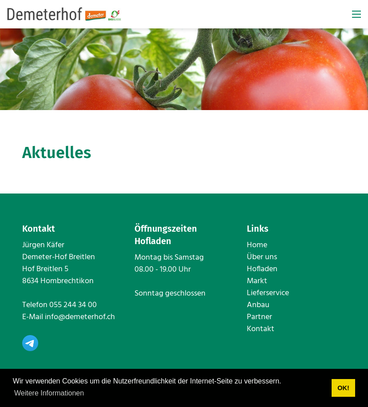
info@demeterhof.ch (80, 320)
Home (257, 248)
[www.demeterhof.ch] (64, 14)
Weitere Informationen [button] (49, 393)
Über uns (262, 260)
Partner (259, 320)
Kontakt (260, 332)
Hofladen (262, 272)
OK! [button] (343, 387)
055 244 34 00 (73, 308)
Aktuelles (56, 156)
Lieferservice (268, 296)
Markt (257, 284)
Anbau (258, 308)
